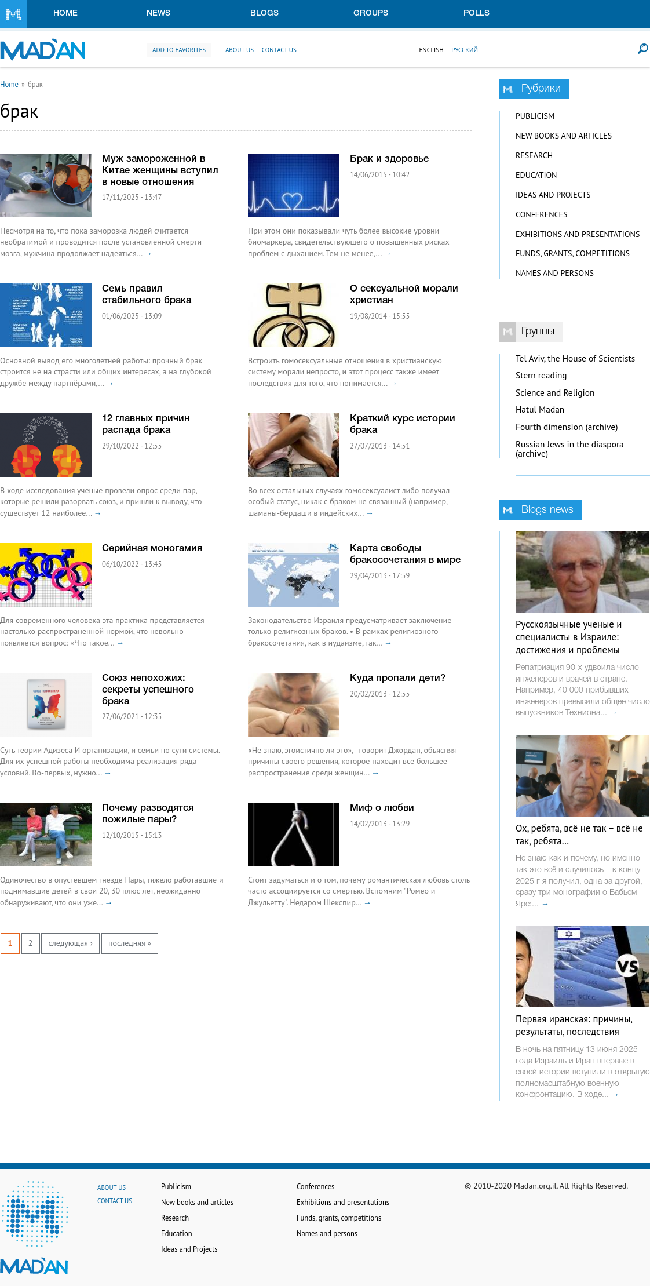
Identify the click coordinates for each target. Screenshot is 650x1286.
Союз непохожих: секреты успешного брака (148, 690)
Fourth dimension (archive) (567, 427)
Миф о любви (382, 808)
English (431, 50)
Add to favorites (179, 50)
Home (65, 13)
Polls (476, 13)
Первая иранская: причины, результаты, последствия (574, 1025)
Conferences (542, 214)
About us (239, 50)
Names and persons (555, 273)
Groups (370, 13)
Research (534, 155)
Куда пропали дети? (397, 678)
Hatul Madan (540, 409)
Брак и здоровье (389, 159)
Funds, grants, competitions (573, 253)
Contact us (279, 50)
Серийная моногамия (152, 548)
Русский (464, 50)
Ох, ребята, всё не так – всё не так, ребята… (579, 834)
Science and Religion (555, 393)
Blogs (264, 13)
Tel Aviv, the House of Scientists (575, 358)
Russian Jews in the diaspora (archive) (570, 449)
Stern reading (541, 375)
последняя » (129, 943)
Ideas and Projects (553, 195)
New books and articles (564, 135)
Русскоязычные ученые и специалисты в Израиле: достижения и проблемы (569, 637)
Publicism (535, 116)
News (158, 13)
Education (536, 175)
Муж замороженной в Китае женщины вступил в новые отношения (160, 171)
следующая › (70, 943)
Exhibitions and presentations (578, 234)
